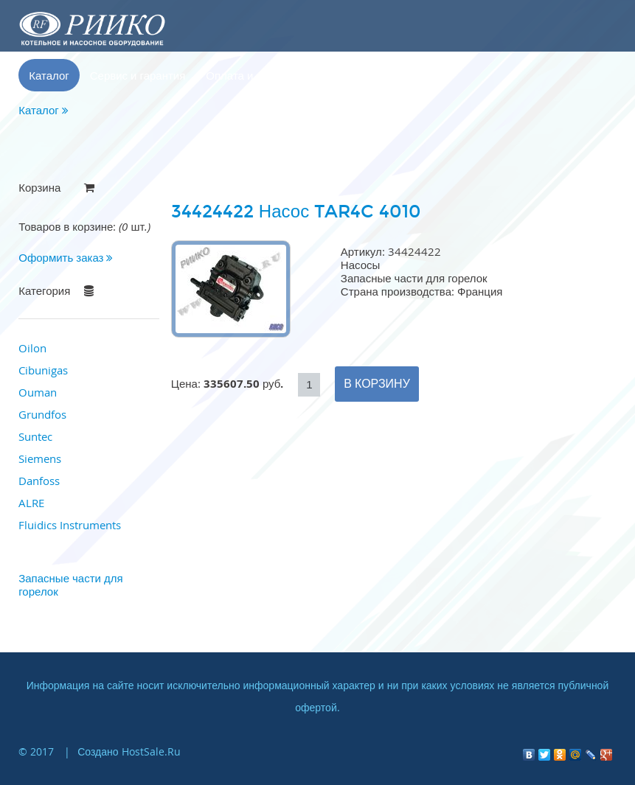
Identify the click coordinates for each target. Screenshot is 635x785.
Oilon (32, 348)
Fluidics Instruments (69, 524)
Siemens (39, 458)
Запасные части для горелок (70, 585)
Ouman (37, 392)
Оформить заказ (65, 257)
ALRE (31, 502)
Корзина (413, 75)
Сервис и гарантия (138, 75)
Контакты (347, 75)
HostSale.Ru (151, 751)
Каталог (49, 75)
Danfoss (39, 480)
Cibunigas (43, 370)
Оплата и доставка (254, 75)
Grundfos (42, 414)
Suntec (35, 436)
